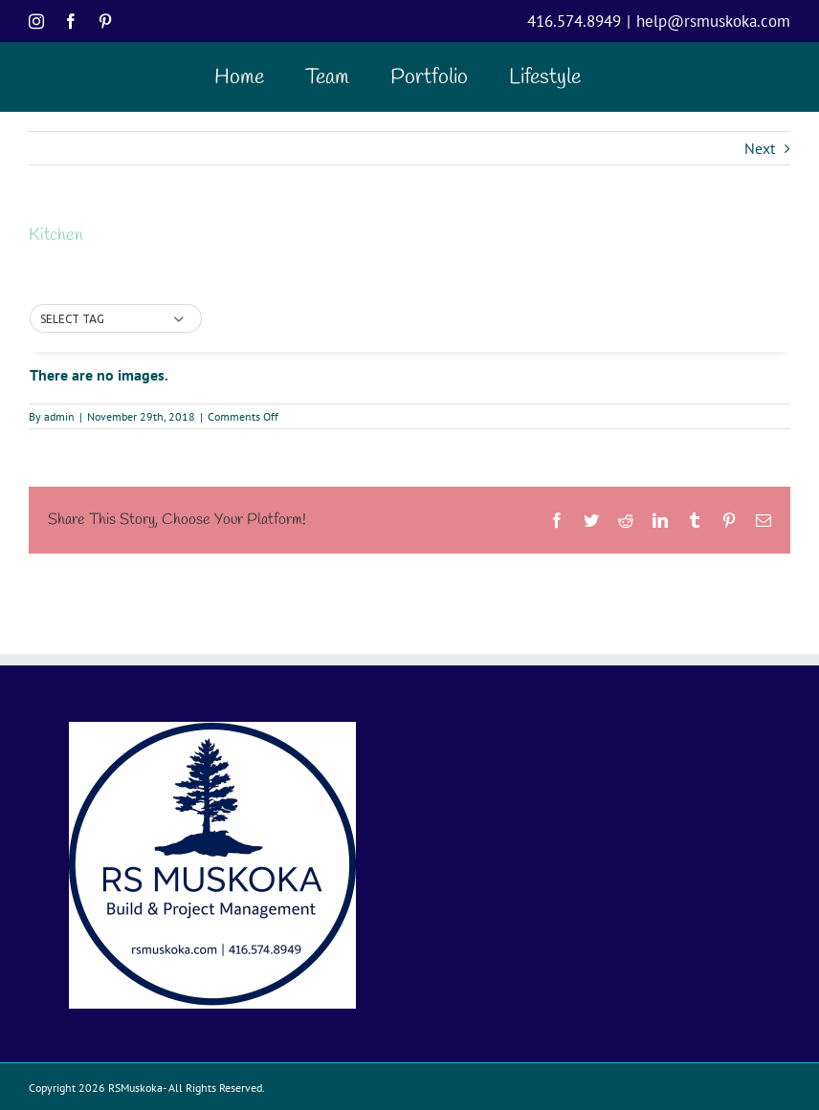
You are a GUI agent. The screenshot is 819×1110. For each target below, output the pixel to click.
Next (759, 148)
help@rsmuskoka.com (713, 21)
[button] (116, 319)
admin (59, 416)
